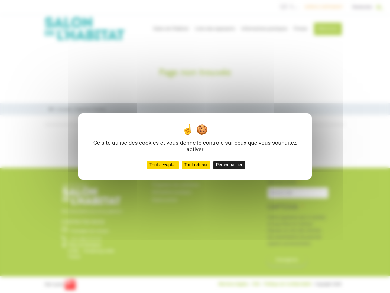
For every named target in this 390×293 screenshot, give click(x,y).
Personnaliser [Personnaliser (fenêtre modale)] (229, 164)
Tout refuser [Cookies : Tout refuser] (196, 164)
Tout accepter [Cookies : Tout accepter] (163, 164)
